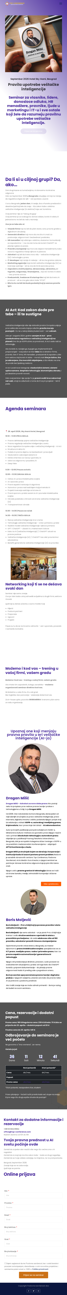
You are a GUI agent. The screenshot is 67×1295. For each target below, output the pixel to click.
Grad (6, 1239)
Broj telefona (10, 1227)
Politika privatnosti (40, 1269)
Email (6, 1215)
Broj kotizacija (10, 1251)
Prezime (8, 1203)
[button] (51, 884)
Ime (6, 1191)
